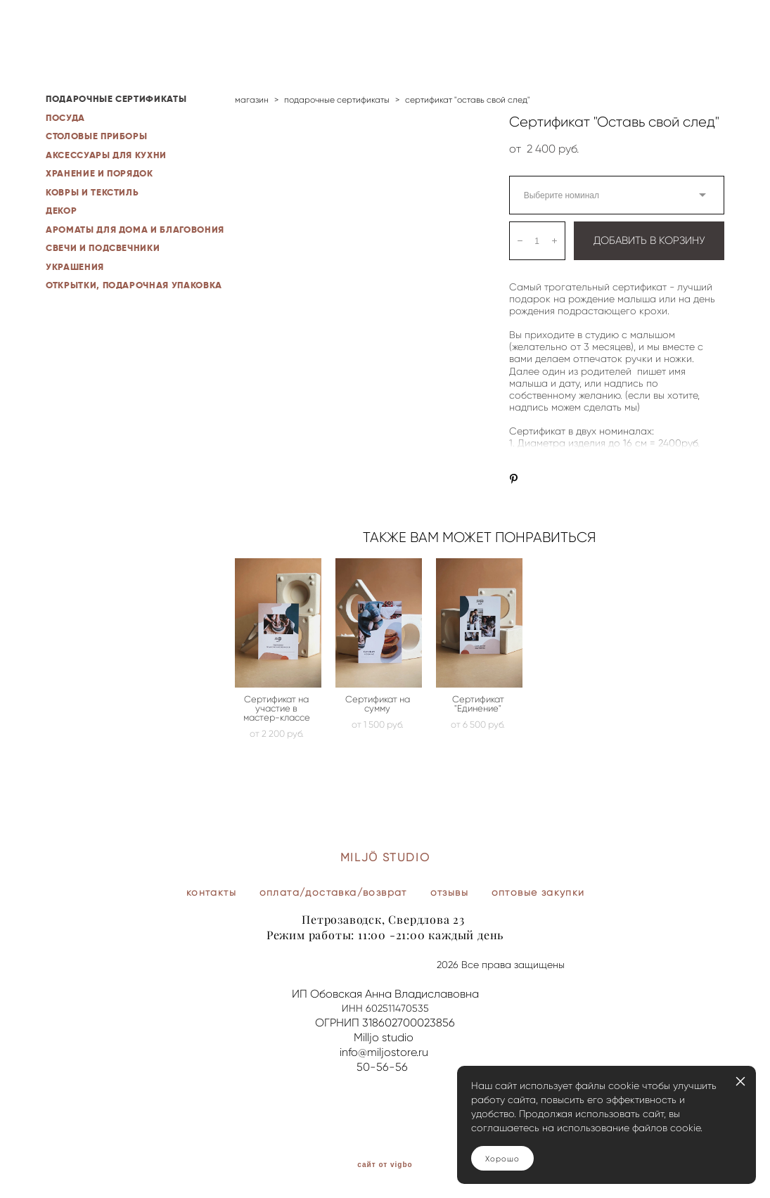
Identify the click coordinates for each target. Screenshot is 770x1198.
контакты (211, 892)
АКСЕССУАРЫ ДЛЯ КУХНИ (106, 155)
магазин (252, 99)
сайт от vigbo (384, 1164)
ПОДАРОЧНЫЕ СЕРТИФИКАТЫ (116, 99)
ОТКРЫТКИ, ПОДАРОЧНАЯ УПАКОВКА (134, 285)
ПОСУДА (65, 118)
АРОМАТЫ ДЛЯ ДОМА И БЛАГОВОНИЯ (135, 230)
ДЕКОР (61, 211)
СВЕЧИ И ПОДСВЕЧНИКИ (103, 248)
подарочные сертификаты (337, 99)
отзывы (449, 892)
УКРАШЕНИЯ (75, 267)
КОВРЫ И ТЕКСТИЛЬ (92, 192)
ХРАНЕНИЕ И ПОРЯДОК (99, 173)
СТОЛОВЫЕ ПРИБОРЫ (96, 136)
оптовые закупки (538, 892)
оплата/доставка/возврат (333, 892)
